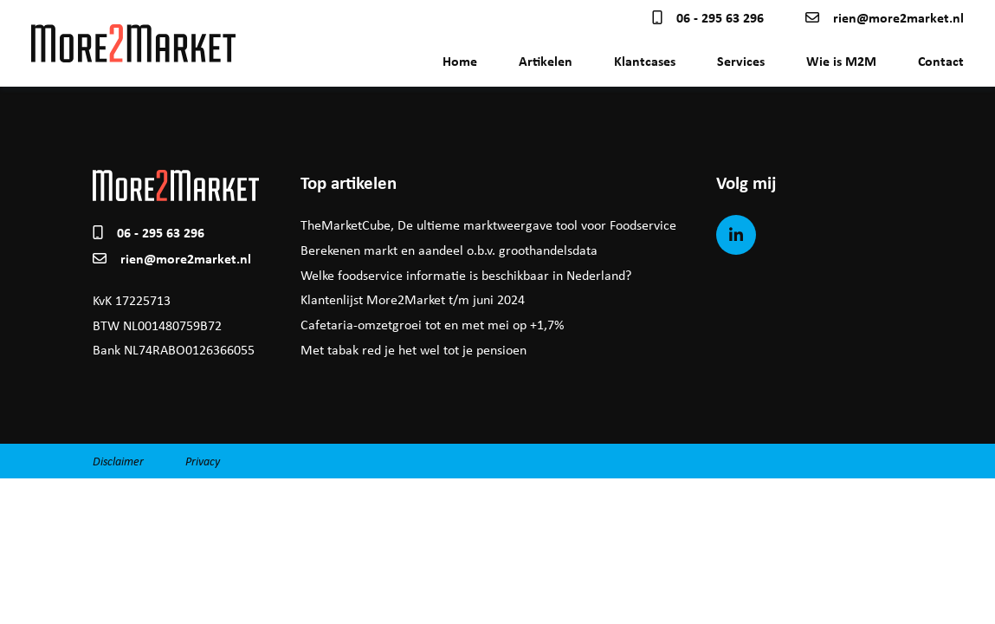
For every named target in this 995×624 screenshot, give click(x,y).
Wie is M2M (841, 60)
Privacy (202, 460)
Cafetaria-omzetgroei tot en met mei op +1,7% (432, 324)
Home (460, 60)
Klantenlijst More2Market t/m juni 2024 (412, 299)
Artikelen (545, 60)
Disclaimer (118, 460)
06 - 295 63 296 (708, 17)
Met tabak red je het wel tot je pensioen (413, 350)
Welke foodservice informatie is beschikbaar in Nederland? (465, 275)
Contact (941, 60)
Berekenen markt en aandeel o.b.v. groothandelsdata (449, 250)
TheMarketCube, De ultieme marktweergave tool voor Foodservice (488, 225)
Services (741, 60)
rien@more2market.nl (884, 17)
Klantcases (644, 60)
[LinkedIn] (736, 235)
